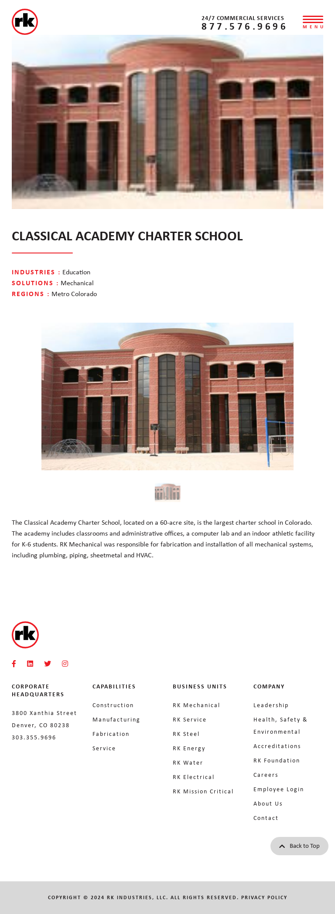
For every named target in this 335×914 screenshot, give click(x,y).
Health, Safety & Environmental (280, 725)
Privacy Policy (264, 897)
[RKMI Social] (14, 663)
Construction (113, 705)
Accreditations (277, 746)
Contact (266, 818)
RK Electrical (194, 777)
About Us (268, 803)
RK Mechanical (196, 705)
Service (104, 748)
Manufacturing (116, 719)
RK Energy (189, 748)
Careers (265, 775)
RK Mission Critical (203, 791)
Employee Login (278, 789)
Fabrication (111, 734)
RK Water (188, 762)
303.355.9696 (34, 737)
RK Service (190, 719)
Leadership (271, 705)
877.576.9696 (245, 26)
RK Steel (186, 734)
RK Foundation (276, 760)
